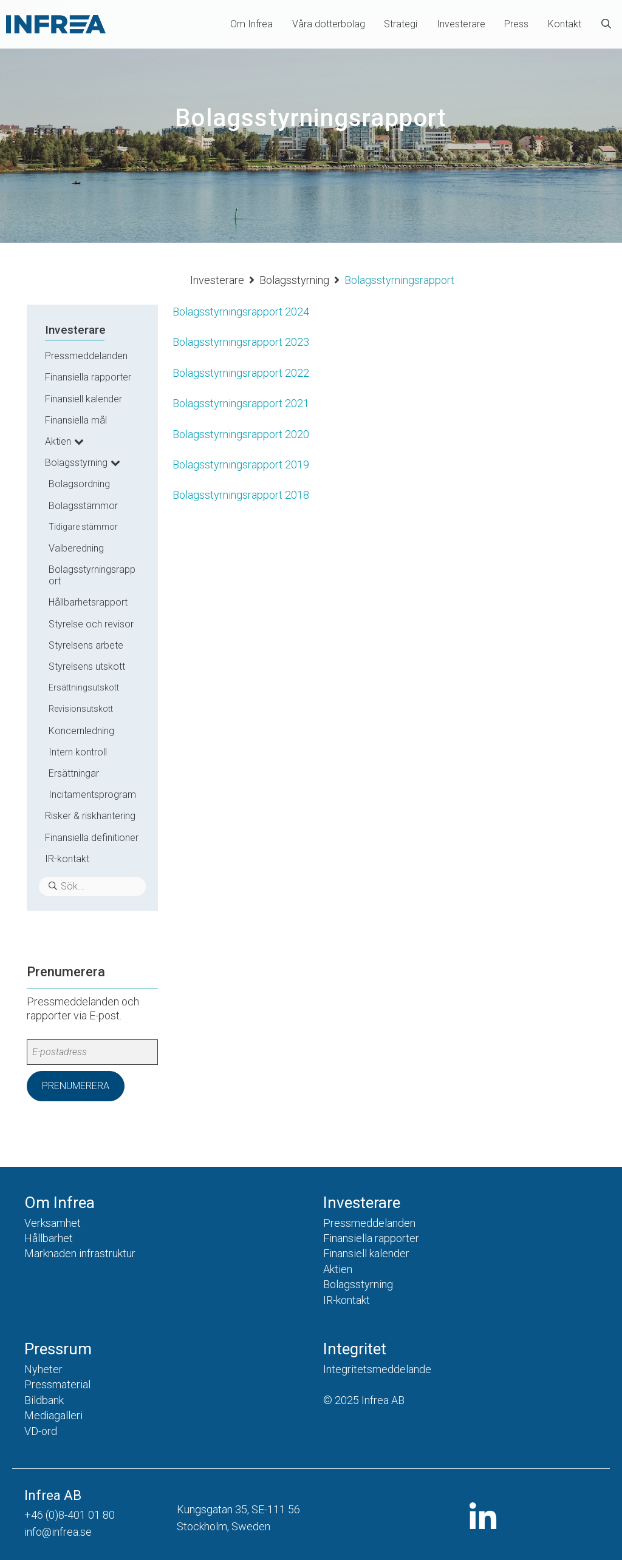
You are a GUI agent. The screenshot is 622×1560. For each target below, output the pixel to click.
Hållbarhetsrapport (88, 602)
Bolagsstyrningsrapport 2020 (241, 434)
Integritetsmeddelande (377, 1369)
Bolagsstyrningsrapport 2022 (241, 372)
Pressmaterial (57, 1384)
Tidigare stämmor (83, 527)
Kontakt (564, 24)
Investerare (461, 24)
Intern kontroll (78, 752)
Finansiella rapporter (88, 377)
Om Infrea (251, 24)
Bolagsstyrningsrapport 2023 (241, 342)
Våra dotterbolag (328, 24)
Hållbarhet (48, 1238)
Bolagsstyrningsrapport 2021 (241, 403)
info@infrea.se (58, 1531)
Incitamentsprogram (92, 794)
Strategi (400, 24)
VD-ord (40, 1431)
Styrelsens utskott (87, 666)
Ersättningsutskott (84, 687)
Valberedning (76, 548)
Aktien (58, 441)
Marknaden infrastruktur (79, 1253)
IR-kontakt (67, 859)
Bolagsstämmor (83, 506)
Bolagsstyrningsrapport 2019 (241, 464)
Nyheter (43, 1369)
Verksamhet (52, 1223)
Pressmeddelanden (86, 356)
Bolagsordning (79, 484)
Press (516, 24)
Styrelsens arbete (86, 645)
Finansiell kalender (83, 399)
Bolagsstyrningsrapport (92, 575)
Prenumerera (75, 1086)
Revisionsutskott (81, 709)
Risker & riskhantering (90, 816)
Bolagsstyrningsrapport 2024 (241, 311)
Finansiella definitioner (91, 837)
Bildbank (44, 1400)
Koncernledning (81, 731)
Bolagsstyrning (294, 280)
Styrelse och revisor (91, 624)
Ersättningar (74, 773)
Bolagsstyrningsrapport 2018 (241, 494)
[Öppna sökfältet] (606, 24)
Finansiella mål (76, 420)
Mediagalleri (53, 1415)
